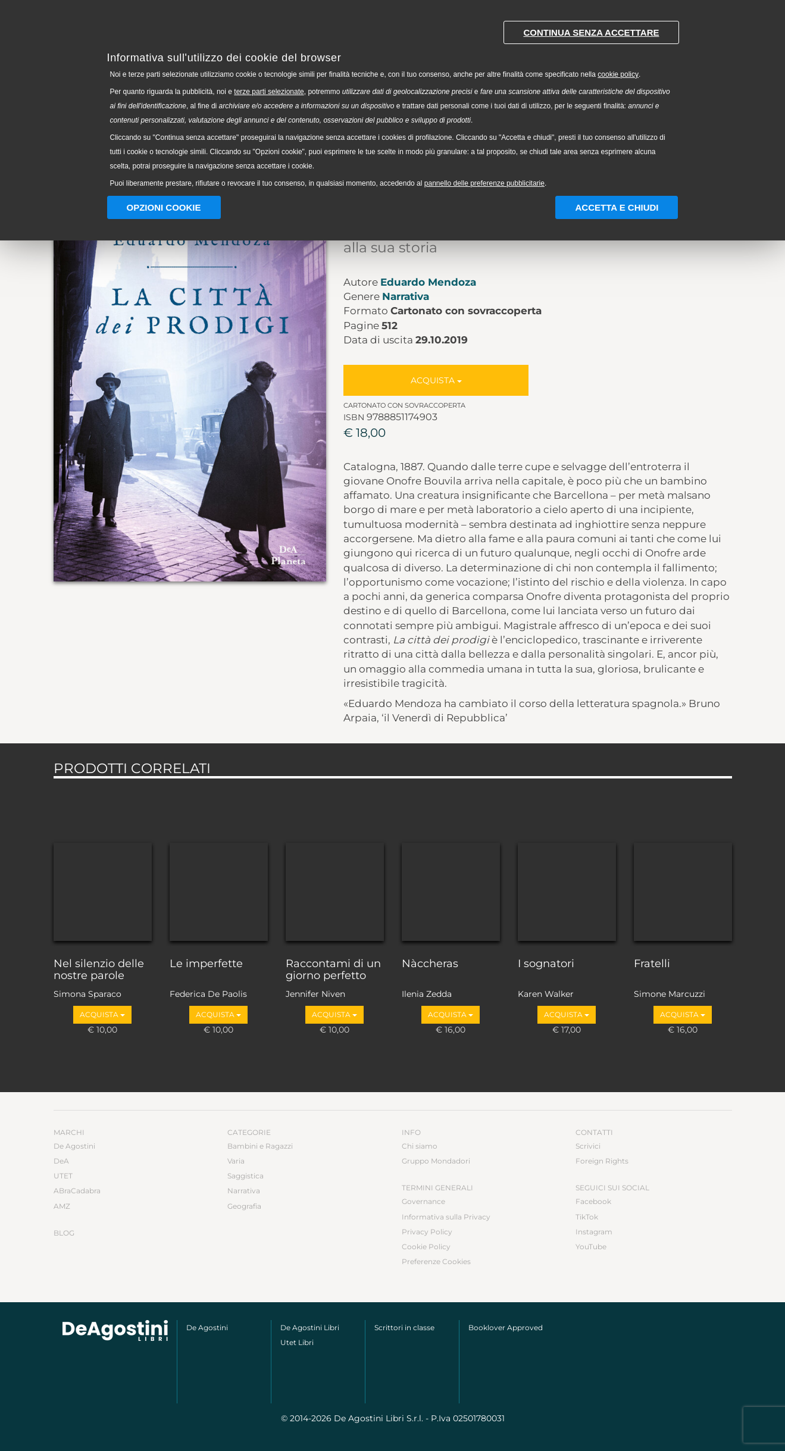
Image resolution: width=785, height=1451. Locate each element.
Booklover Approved (505, 1327)
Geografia (244, 1206)
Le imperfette (206, 964)
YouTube (591, 1246)
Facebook (593, 1201)
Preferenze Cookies (436, 1261)
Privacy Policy (427, 1231)
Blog (64, 1232)
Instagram (594, 1231)
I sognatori (546, 964)
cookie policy (618, 74)
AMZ (62, 1206)
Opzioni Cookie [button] (164, 207)
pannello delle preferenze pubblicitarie (484, 183)
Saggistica (245, 1175)
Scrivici (588, 1146)
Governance (423, 1201)
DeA (61, 1160)
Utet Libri (297, 1342)
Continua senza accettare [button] (591, 32)
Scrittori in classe (404, 1327)
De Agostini (74, 1146)
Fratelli (652, 964)
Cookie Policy (426, 1246)
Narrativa (405, 296)
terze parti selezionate (269, 91)
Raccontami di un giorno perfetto (333, 970)
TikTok (587, 1216)
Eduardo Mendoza (428, 282)
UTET (63, 1175)
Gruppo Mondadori (436, 1160)
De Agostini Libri (309, 1327)
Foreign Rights (602, 1160)
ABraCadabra (77, 1190)
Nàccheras (430, 964)
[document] (393, 101)
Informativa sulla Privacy (446, 1216)
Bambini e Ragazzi (260, 1146)
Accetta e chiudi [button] (616, 207)
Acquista (436, 380)
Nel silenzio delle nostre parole (99, 970)
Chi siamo (419, 1146)
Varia (236, 1160)
